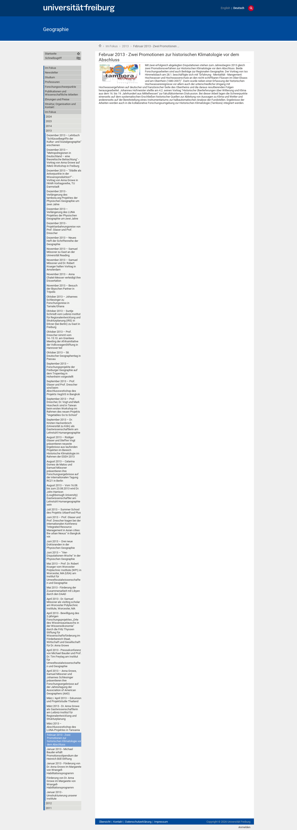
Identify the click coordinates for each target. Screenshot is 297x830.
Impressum (161, 821)
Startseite (100, 45)
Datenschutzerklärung (138, 821)
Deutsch (238, 8)
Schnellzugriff (53, 58)
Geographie (56, 29)
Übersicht (104, 821)
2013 (125, 46)
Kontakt (117, 821)
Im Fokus (112, 46)
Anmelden (244, 827)
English (225, 8)
